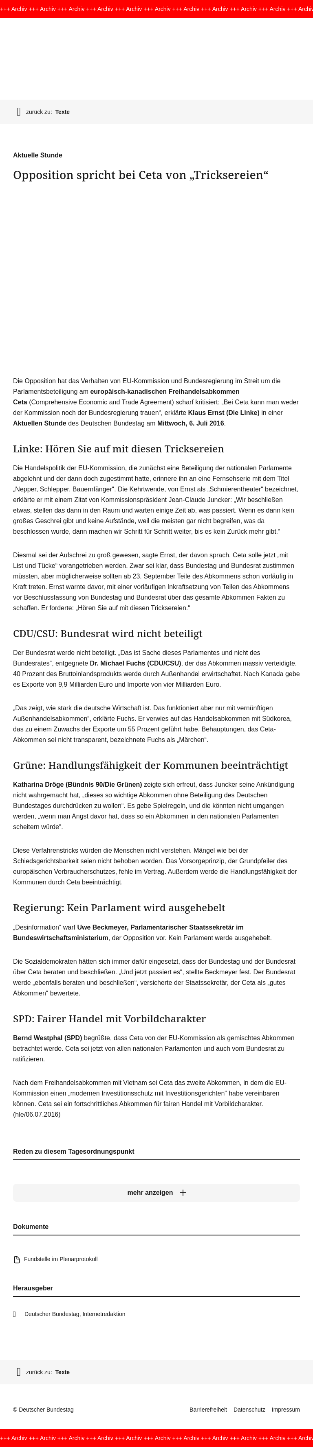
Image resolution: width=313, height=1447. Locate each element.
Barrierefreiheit (208, 1409)
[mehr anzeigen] (156, 1193)
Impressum (286, 1409)
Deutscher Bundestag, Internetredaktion (75, 1314)
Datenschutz (249, 1409)
